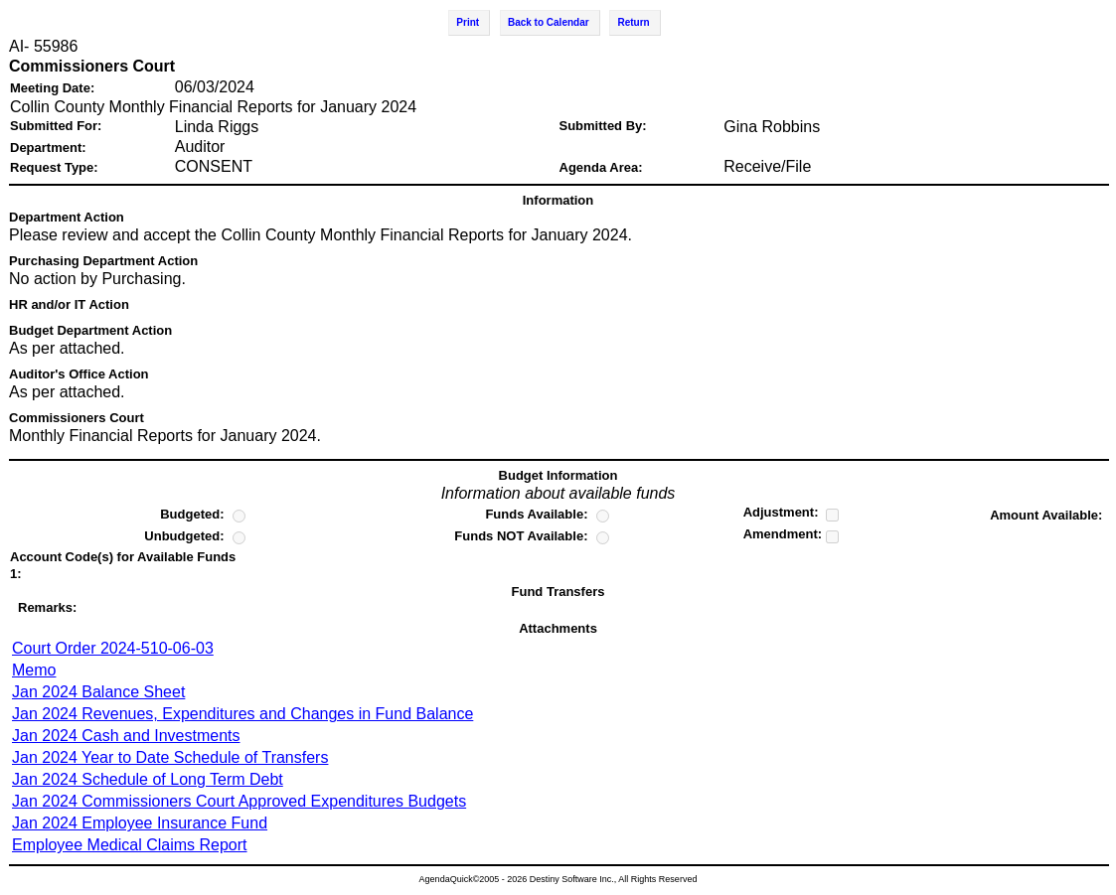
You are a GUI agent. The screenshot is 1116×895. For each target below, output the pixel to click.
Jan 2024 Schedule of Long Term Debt (147, 779)
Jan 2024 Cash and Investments (125, 735)
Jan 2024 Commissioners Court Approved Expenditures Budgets (239, 801)
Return (633, 22)
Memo (34, 670)
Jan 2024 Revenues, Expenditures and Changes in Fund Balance (242, 713)
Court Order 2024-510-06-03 (113, 648)
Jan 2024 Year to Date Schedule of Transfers (170, 757)
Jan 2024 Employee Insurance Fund (139, 823)
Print (467, 22)
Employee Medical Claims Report (129, 844)
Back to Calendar (548, 22)
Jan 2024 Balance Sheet (98, 691)
